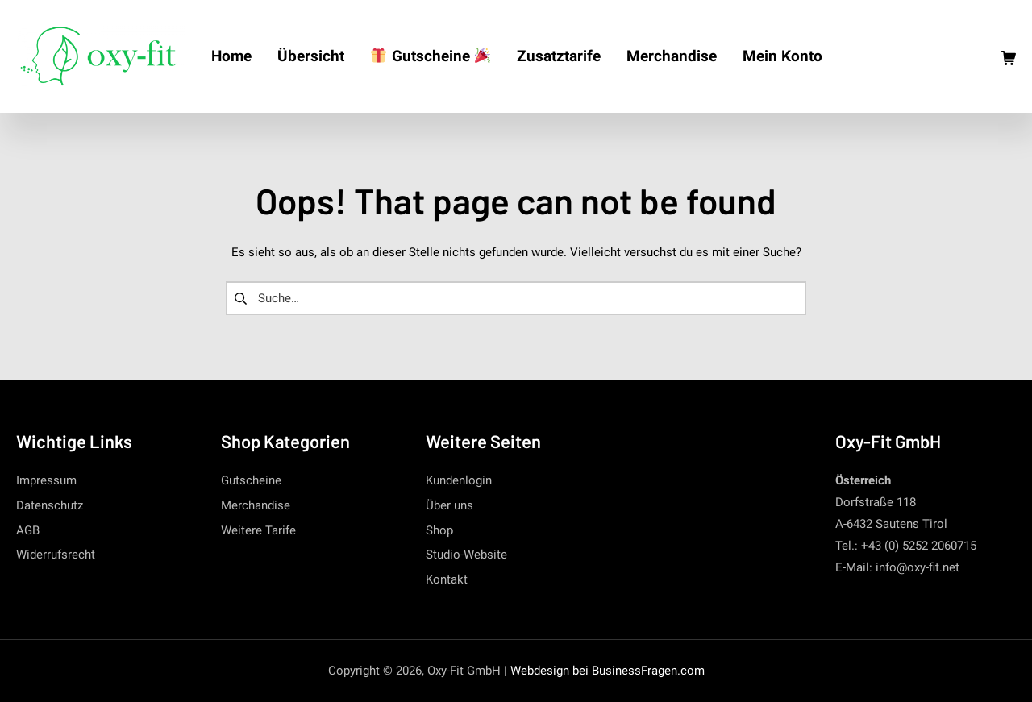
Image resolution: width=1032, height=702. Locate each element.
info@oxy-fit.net (917, 567)
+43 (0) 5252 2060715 (918, 545)
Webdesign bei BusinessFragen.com (607, 670)
